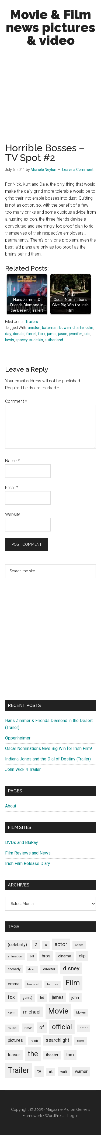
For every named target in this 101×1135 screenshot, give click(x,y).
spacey (22, 340)
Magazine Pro (57, 1109)
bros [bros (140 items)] (46, 955)
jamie (52, 334)
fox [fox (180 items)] (11, 997)
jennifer (75, 334)
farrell (31, 334)
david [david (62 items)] (31, 969)
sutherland (54, 340)
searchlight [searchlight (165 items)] (57, 1040)
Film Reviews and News (28, 853)
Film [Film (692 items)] (73, 982)
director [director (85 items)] (49, 969)
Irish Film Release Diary (27, 863)
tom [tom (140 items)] (70, 1054)
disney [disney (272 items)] (71, 968)
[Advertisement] (50, 91)
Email (11, 487)
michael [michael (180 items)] (31, 1012)
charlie (78, 327)
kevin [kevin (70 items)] (11, 1012)
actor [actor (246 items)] (61, 944)
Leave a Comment (77, 169)
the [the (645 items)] (33, 1054)
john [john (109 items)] (75, 997)
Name (12, 460)
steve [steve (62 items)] (80, 1041)
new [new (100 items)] (28, 1028)
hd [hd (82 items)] (42, 998)
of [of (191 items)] (41, 1027)
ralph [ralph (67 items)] (34, 1041)
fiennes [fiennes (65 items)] (52, 984)
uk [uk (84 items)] (51, 1072)
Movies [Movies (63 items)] (81, 1012)
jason (62, 334)
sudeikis (36, 340)
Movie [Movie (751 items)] (58, 1011)
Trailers (31, 321)
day (8, 334)
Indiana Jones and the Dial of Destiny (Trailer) (48, 759)
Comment (16, 401)
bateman (50, 327)
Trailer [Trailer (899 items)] (18, 1070)
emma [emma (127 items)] (13, 983)
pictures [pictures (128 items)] (15, 1040)
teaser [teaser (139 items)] (14, 1054)
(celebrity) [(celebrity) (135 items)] (17, 944)
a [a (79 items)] (46, 945)
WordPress (54, 1116)
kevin (9, 340)
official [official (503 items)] (62, 1027)
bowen (65, 327)
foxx (42, 334)
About (10, 806)
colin (89, 327)
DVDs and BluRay (21, 842)
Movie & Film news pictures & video (50, 27)
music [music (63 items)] (12, 1028)
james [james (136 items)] (58, 997)
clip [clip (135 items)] (82, 955)
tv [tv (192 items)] (39, 1071)
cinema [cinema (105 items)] (64, 956)
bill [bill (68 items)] (32, 956)
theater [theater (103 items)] (52, 1055)
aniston (34, 327)
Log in (72, 1116)
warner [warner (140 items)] (81, 1071)
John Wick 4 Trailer (23, 769)
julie (87, 334)
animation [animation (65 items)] (15, 956)
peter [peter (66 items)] (84, 1028)
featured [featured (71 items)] (33, 984)
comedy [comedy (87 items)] (14, 969)
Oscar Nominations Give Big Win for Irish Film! (48, 748)
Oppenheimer (17, 738)
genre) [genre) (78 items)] (27, 998)
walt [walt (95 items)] (63, 1071)
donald (19, 334)
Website (12, 514)
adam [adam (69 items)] (79, 945)
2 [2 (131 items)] (36, 944)
